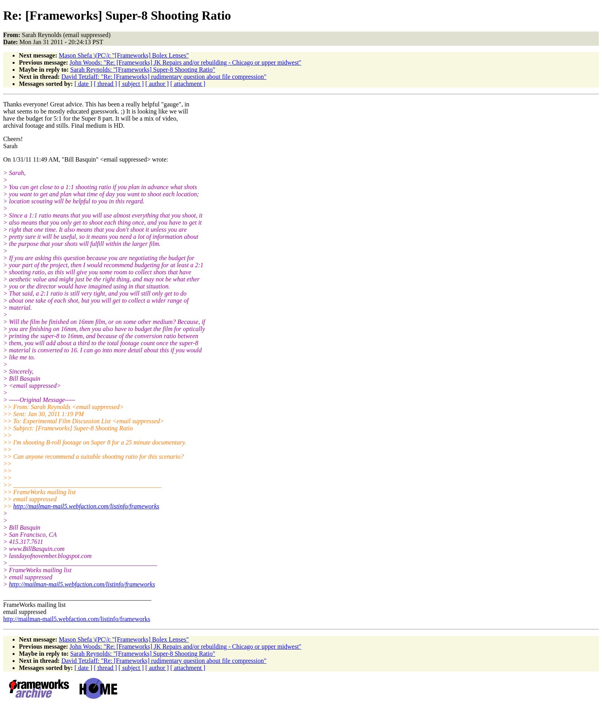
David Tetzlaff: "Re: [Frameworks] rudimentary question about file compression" (164, 76)
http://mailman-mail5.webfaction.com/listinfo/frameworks (86, 506)
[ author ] (157, 83)
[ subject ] (131, 83)
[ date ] (83, 83)
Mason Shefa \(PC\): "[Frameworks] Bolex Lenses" (124, 55)
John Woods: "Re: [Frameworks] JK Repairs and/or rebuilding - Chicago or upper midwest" (185, 62)
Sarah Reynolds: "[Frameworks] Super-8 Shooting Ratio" (142, 69)
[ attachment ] (187, 83)
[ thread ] (105, 83)
